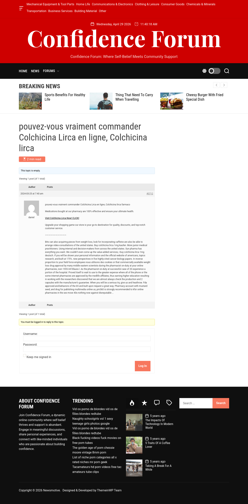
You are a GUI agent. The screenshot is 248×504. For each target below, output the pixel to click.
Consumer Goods (172, 4)
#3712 (150, 193)
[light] (210, 71)
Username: (30, 334)
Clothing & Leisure (147, 4)
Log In (142, 366)
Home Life (83, 4)
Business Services (60, 11)
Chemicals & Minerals (200, 4)
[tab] (132, 403)
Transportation (36, 11)
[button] (224, 85)
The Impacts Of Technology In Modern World (159, 424)
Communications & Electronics (112, 4)
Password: (30, 344)
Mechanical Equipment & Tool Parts (50, 4)
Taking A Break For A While (158, 467)
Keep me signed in (39, 357)
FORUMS (51, 71)
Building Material (85, 11)
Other (102, 11)
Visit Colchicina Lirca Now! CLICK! (62, 218)
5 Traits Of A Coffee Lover (157, 445)
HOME (23, 71)
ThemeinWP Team (109, 490)
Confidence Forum (124, 37)
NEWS (35, 71)
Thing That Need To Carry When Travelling (134, 97)
